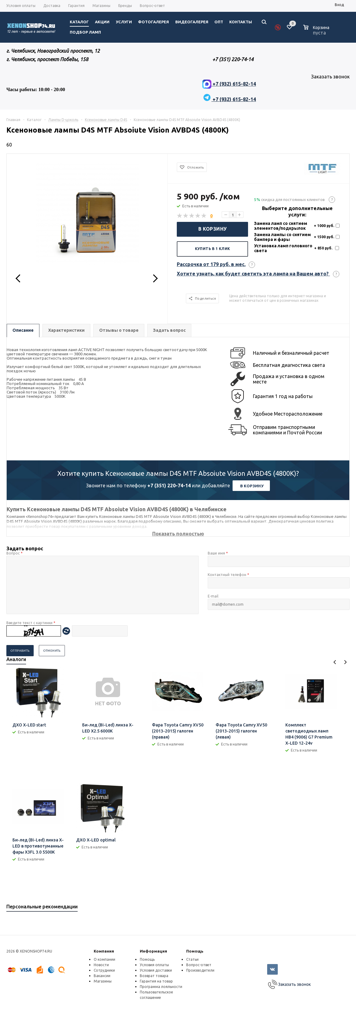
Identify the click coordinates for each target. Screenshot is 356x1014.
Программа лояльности (161, 987)
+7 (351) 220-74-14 (169, 485)
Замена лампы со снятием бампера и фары (282, 237)
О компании (104, 959)
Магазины (103, 981)
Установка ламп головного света (283, 248)
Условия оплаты (154, 965)
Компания (104, 951)
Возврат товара (154, 976)
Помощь (194, 951)
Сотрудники (104, 970)
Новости (101, 965)
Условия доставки (156, 970)
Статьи (192, 959)
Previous (335, 662)
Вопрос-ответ (198, 965)
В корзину (212, 229)
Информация (153, 951)
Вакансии (102, 976)
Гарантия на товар (156, 981)
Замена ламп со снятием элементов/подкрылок (280, 226)
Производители (200, 970)
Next (345, 662)
